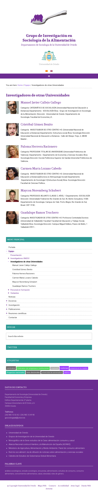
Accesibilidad (63, 485)
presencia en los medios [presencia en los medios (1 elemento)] (78, 368)
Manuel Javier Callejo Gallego (41, 102)
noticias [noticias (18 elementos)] (64, 368)
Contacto (52, 485)
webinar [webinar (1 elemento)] (67, 372)
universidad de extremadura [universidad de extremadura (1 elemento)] (52, 372)
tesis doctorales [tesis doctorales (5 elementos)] (33, 372)
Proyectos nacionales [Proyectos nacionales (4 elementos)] (15, 372)
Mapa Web (42, 485)
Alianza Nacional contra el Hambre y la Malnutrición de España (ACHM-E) (39, 444)
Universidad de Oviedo (18, 433)
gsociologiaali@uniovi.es (15, 418)
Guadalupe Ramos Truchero (40, 212)
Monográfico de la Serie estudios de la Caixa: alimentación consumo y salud (41, 440)
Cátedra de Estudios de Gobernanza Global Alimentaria (32, 456)
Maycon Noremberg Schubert (41, 190)
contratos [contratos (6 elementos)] (11, 368)
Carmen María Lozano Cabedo (41, 168)
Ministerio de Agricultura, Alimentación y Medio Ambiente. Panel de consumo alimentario (47, 448)
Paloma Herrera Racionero (39, 146)
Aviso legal (75, 485)
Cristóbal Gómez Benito (37, 124)
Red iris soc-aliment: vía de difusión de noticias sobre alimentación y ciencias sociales (46, 452)
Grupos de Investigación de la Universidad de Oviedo (31, 436)
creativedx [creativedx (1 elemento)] (54, 368)
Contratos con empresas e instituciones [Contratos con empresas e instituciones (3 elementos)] (33, 368)
